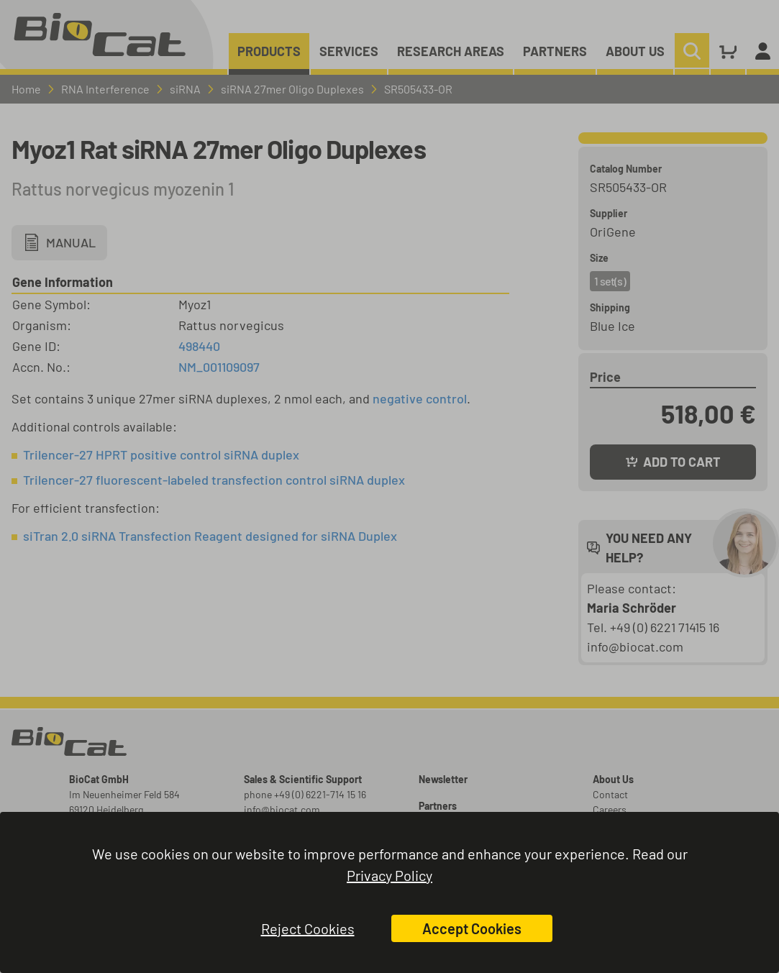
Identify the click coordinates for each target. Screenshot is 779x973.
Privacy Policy (389, 875)
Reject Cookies (308, 928)
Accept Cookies (471, 928)
